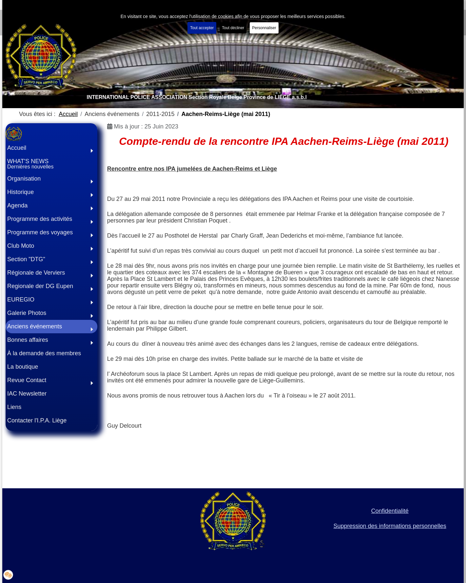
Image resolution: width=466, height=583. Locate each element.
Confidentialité (390, 511)
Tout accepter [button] (202, 28)
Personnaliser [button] (264, 28)
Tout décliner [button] (233, 28)
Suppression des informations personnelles (390, 526)
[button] (51, 178)
